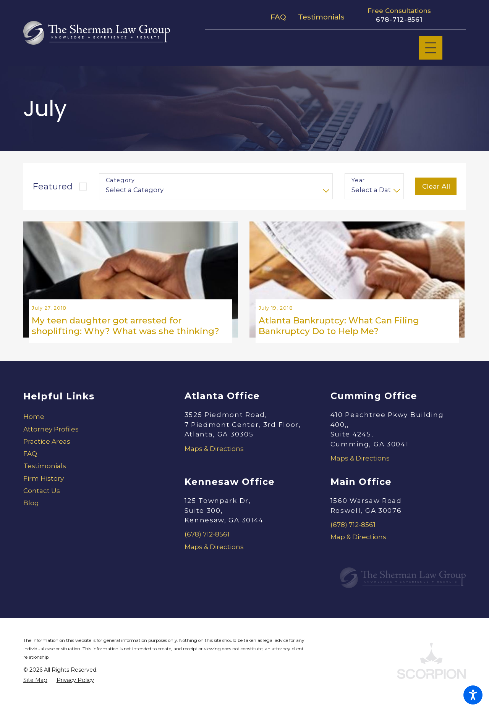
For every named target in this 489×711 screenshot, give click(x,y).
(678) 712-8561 (207, 550)
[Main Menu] (431, 48)
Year (358, 180)
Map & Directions (358, 552)
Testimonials (321, 17)
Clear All (436, 186)
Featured (52, 186)
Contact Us (41, 506)
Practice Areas (46, 457)
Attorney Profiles (51, 445)
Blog (31, 519)
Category (120, 180)
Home (33, 432)
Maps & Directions (214, 464)
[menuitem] (91, 433)
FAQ (278, 17)
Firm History (43, 494)
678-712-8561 (399, 19)
